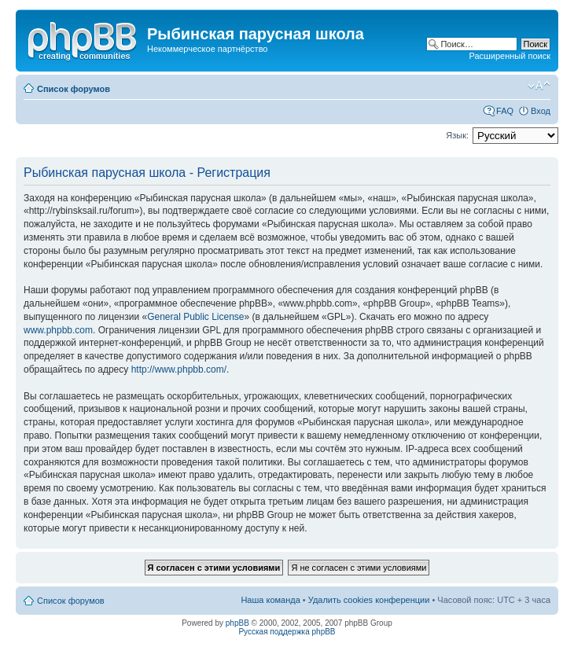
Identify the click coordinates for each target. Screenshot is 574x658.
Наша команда (270, 600)
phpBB (237, 623)
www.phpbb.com (58, 330)
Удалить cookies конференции (369, 600)
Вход (540, 111)
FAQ (504, 111)
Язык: (457, 135)
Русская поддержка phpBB (286, 631)
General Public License (195, 316)
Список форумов (73, 89)
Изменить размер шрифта (539, 86)
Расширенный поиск (509, 56)
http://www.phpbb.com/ (178, 369)
